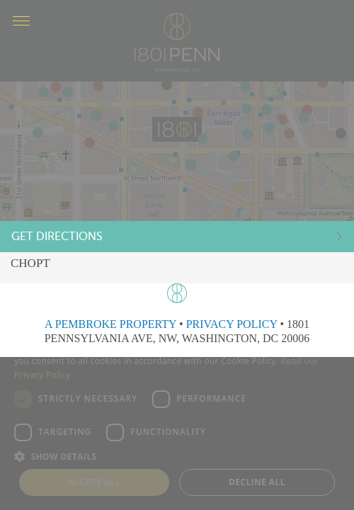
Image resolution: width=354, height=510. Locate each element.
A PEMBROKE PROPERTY (110, 324)
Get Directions (58, 237)
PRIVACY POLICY (232, 324)
